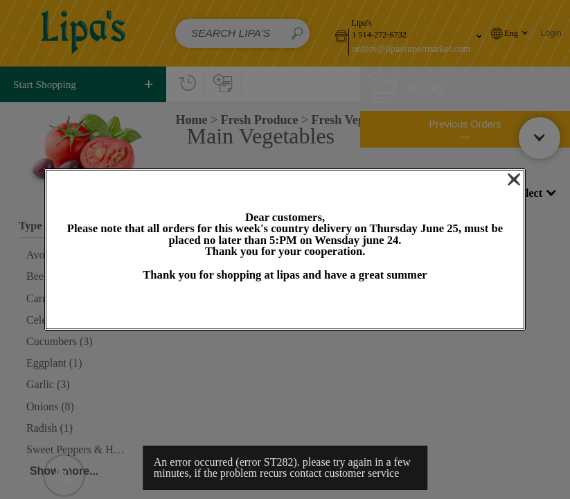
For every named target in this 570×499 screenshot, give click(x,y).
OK (284, 306)
